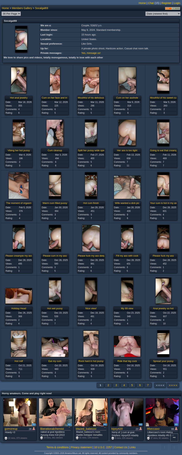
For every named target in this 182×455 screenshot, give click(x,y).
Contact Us (120, 447)
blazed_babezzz (86, 428)
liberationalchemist (52, 428)
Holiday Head (18, 308)
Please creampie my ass (18, 255)
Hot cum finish (91, 203)
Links (132, 447)
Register (166, 3)
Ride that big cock (127, 361)
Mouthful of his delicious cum (93, 97)
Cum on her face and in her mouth (60, 97)
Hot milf (19, 361)
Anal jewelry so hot (163, 308)
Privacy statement (81, 447)
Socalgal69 (41, 8)
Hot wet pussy (55, 308)
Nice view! (90, 308)
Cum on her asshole (127, 97)
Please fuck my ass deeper (92, 255)
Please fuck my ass (163, 255)
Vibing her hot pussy (19, 150)
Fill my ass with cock (127, 255)
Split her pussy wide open (92, 150)
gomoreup (11, 428)
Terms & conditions (58, 447)
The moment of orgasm (18, 203)
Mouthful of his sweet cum (164, 97)
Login (177, 3)
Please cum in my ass (55, 255)
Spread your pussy (163, 361)
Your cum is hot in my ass (164, 203)
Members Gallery (22, 8)
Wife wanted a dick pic (127, 203)
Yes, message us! (91, 53)
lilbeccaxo (153, 428)
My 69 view (127, 308)
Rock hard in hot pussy (91, 361)
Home (142, 3)
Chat (151, 3)
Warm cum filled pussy (55, 203)
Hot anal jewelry (19, 97)
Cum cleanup (55, 150)
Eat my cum (54, 361)
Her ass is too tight (127, 150)
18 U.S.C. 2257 (103, 447)
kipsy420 (117, 428)
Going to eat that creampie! (165, 150)
